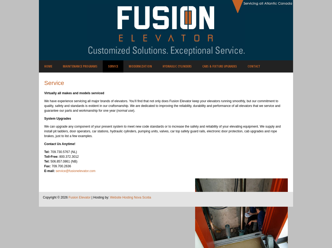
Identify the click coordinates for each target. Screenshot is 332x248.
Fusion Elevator (80, 197)
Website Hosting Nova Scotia (130, 197)
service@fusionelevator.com (75, 171)
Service (54, 83)
